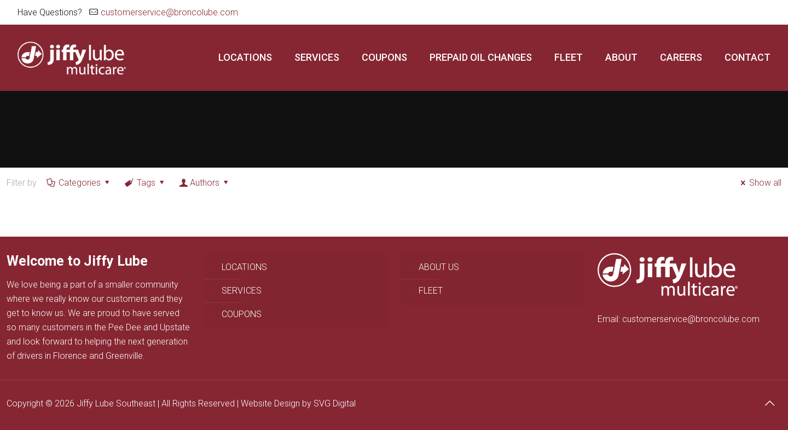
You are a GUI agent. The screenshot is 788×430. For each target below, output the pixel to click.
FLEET (431, 290)
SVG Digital (335, 403)
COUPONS (242, 314)
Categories (79, 182)
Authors (205, 182)
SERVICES (242, 290)
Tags (145, 182)
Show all (759, 182)
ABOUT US (439, 267)
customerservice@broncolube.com (169, 12)
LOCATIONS (244, 267)
